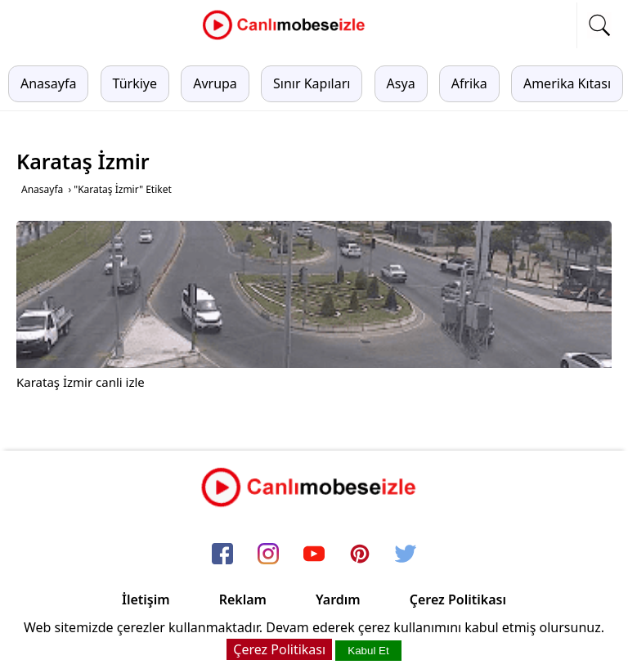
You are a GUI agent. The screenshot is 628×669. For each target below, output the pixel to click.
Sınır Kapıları (311, 83)
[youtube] (314, 555)
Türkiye (135, 83)
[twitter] (405, 555)
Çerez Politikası (458, 599)
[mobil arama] (599, 25)
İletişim (146, 599)
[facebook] (222, 555)
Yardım (338, 599)
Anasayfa (48, 83)
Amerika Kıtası (567, 83)
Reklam (243, 599)
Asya (401, 83)
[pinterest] (359, 555)
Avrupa (215, 83)
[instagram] (268, 555)
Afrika (469, 83)
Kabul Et (368, 650)
